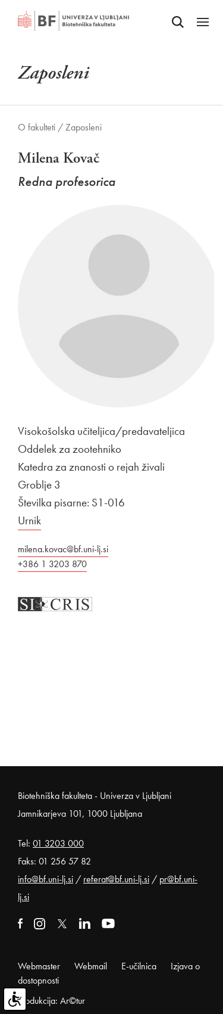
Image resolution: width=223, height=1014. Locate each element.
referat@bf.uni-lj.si (116, 879)
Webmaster (39, 966)
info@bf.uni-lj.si (45, 879)
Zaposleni (83, 127)
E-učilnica (138, 966)
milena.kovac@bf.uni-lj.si (63, 549)
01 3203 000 (58, 843)
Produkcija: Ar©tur (51, 1000)
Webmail (90, 966)
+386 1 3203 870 (52, 564)
